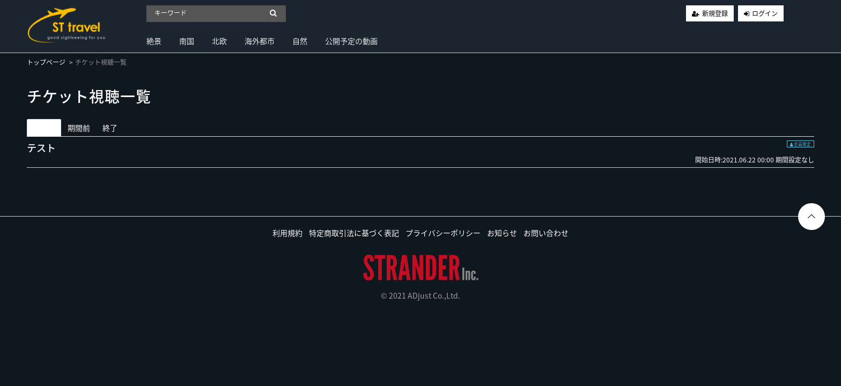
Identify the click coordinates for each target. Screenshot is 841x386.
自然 (299, 40)
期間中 (44, 127)
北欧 (219, 40)
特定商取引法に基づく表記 (354, 232)
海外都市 (260, 40)
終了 (109, 127)
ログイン (765, 13)
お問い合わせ (546, 232)
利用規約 (287, 232)
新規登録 (715, 13)
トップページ (46, 62)
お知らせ (502, 232)
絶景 (153, 40)
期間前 (79, 127)
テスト (41, 147)
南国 (186, 40)
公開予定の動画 (351, 40)
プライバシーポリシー (443, 232)
